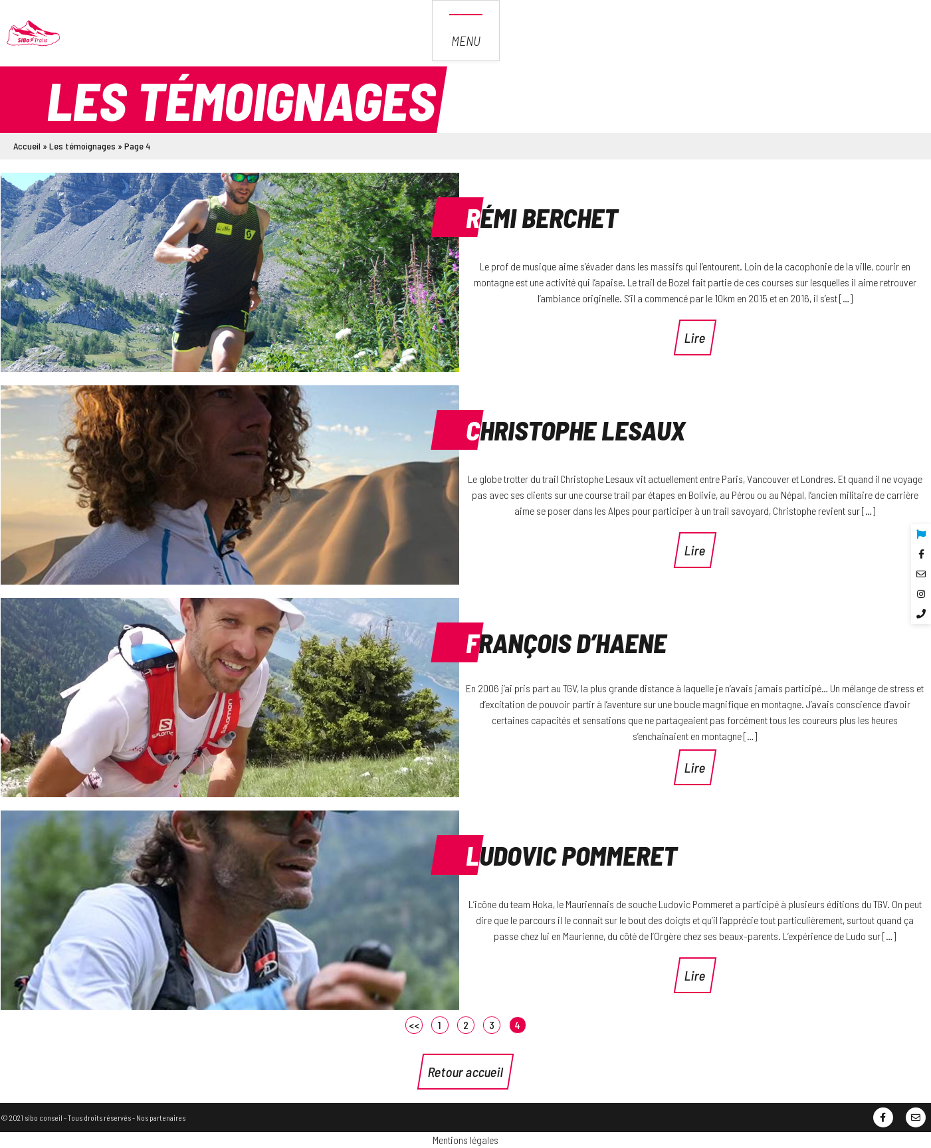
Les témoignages (82, 145)
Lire (695, 337)
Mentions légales (465, 1139)
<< (414, 1024)
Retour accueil (465, 1072)
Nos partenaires (160, 1117)
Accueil (27, 145)
